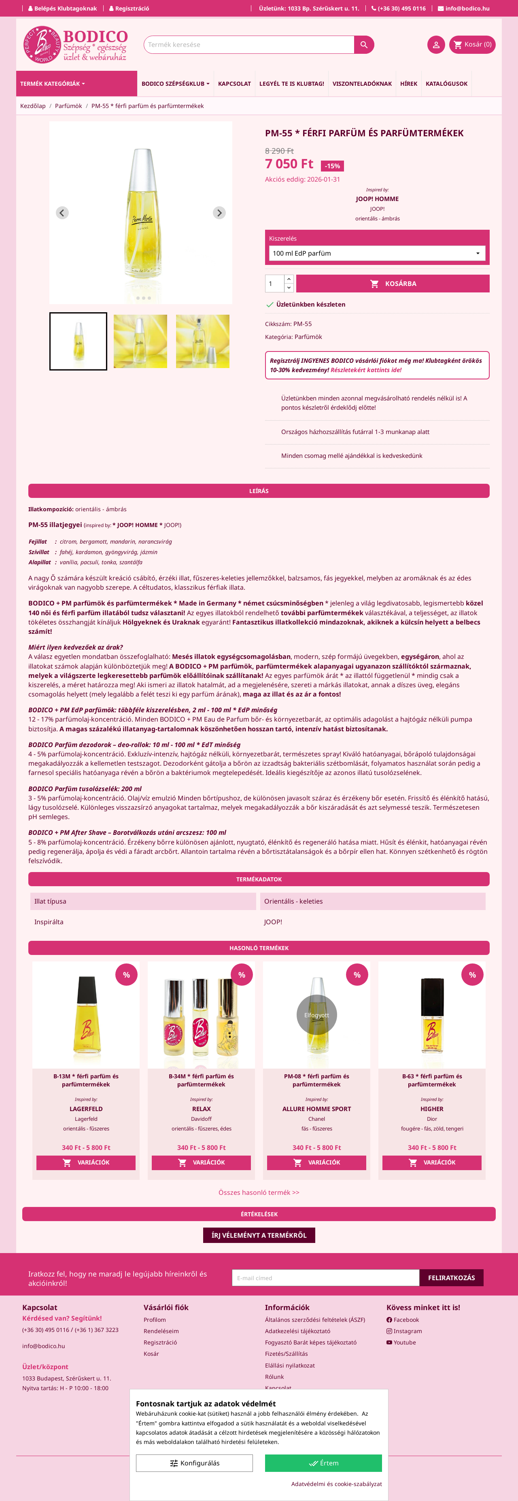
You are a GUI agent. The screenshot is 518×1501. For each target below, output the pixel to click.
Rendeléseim (161, 1331)
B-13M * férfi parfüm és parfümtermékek (86, 1080)
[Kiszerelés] (377, 253)
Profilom (155, 1319)
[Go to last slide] (62, 212)
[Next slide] (219, 212)
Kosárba (393, 284)
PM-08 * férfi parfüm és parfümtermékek (316, 1080)
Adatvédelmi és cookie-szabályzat (336, 1484)
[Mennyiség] (274, 283)
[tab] (132, 298)
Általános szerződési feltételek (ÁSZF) (315, 1319)
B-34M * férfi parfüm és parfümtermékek (201, 1080)
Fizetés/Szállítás (286, 1353)
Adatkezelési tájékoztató (297, 1331)
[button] (78, 341)
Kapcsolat (278, 1388)
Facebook (402, 1319)
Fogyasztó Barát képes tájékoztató (311, 1342)
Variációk (86, 1163)
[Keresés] (259, 45)
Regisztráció (160, 1342)
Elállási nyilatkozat (290, 1365)
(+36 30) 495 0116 (45, 1330)
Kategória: (279, 337)
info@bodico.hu (43, 1346)
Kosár (151, 1353)
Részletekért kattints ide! (366, 370)
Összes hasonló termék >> (259, 1192)
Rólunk (274, 1376)
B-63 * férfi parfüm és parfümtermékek (432, 1080)
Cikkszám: (278, 324)
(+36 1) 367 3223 (97, 1330)
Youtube (401, 1342)
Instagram (404, 1331)
